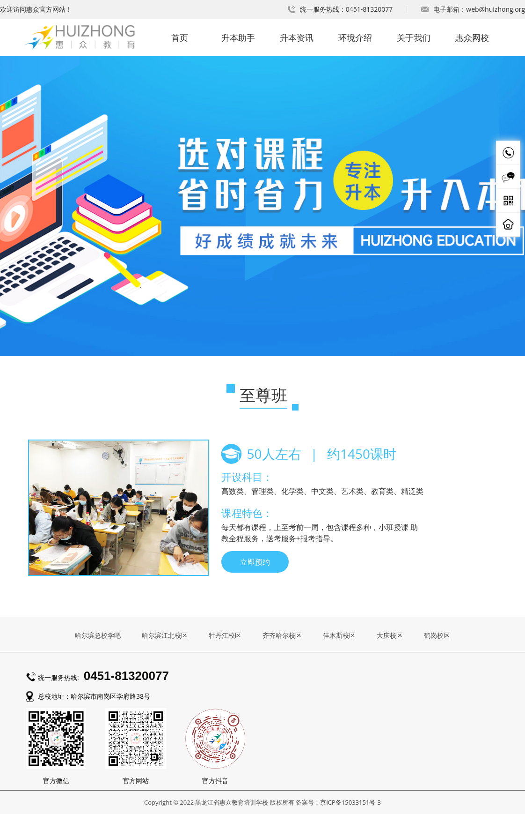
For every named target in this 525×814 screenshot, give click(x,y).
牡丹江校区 (225, 635)
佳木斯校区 (339, 635)
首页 (179, 37)
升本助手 (238, 37)
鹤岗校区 (437, 635)
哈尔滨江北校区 (165, 635)
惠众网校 (472, 37)
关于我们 (413, 37)
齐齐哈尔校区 (282, 635)
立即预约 (255, 562)
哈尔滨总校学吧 (98, 635)
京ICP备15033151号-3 (350, 802)
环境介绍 (355, 37)
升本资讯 (297, 37)
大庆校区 (390, 635)
